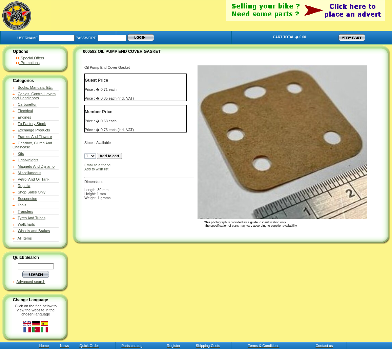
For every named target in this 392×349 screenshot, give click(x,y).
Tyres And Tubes (31, 218)
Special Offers (30, 58)
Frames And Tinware (35, 137)
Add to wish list (96, 169)
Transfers (25, 211)
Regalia (24, 186)
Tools (22, 205)
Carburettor (27, 104)
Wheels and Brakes (34, 231)
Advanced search (31, 282)
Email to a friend (97, 165)
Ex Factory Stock (32, 124)
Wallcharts (26, 224)
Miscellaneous (29, 173)
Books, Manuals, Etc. (35, 87)
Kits (21, 153)
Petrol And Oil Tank (33, 179)
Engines (24, 117)
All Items (25, 238)
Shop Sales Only (31, 192)
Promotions (28, 63)
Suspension (27, 199)
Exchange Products (34, 130)
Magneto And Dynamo (36, 166)
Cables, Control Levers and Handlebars (34, 96)
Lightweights (28, 160)
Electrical (25, 111)
